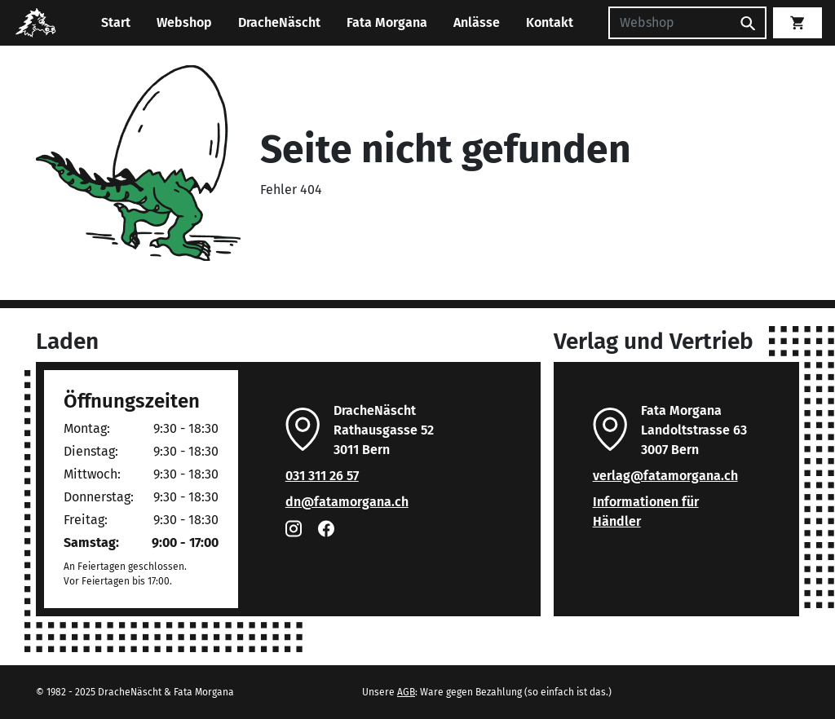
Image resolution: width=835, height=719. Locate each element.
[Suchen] (669, 23)
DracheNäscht (279, 22)
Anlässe (476, 22)
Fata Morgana (387, 22)
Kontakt (549, 22)
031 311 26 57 (322, 475)
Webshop (184, 22)
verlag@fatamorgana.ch (665, 475)
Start (115, 22)
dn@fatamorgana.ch (347, 501)
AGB (406, 692)
